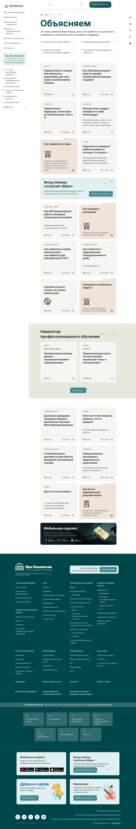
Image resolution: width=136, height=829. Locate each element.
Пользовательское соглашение (108, 811)
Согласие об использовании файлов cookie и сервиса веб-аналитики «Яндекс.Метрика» (86, 819)
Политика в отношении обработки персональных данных (98, 815)
